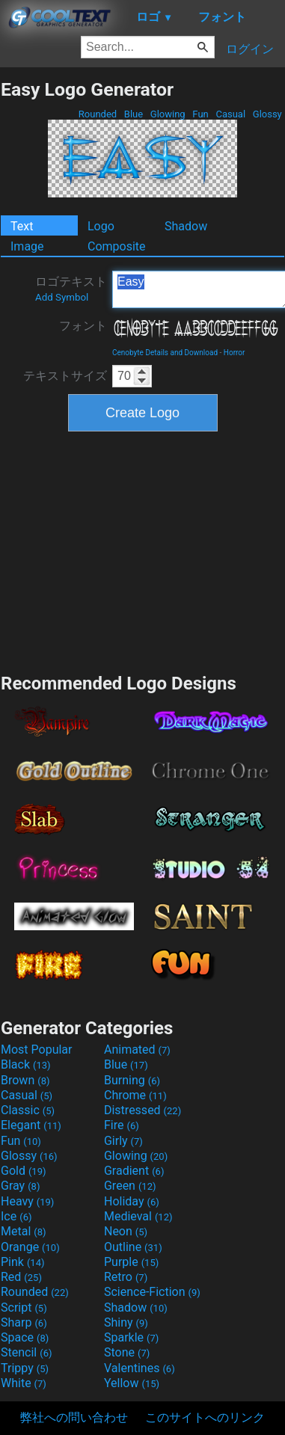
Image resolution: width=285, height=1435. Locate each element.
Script (24, 1307)
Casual (230, 114)
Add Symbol (61, 297)
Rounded (98, 114)
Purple (131, 1262)
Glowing (168, 114)
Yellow (131, 1383)
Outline (133, 1247)
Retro (125, 1277)
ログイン (250, 49)
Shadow (186, 226)
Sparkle (131, 1337)
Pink (23, 1262)
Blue (134, 114)
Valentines (139, 1368)
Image (27, 246)
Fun (200, 114)
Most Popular (37, 1049)
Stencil (26, 1352)
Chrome (135, 1095)
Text (21, 226)
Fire (121, 1125)
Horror (234, 352)
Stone (127, 1352)
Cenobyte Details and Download (165, 352)
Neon (125, 1231)
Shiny (126, 1322)
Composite (117, 246)
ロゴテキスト (71, 288)
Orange (30, 1247)
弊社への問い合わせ (74, 1417)
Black (26, 1064)
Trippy (25, 1368)
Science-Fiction (152, 1292)
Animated (137, 1049)
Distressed (142, 1110)
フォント (83, 326)
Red (21, 1277)
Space (25, 1337)
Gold (23, 1171)
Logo (101, 226)
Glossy (267, 114)
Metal (23, 1231)
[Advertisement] (143, 550)
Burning (132, 1080)
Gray (20, 1186)
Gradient (134, 1171)
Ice (16, 1216)
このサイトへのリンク (205, 1417)
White (23, 1383)
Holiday (131, 1201)
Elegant (31, 1125)
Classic (28, 1110)
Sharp (24, 1322)
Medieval (138, 1216)
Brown (25, 1080)
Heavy (27, 1201)
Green (130, 1186)
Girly (123, 1141)
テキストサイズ (65, 376)
